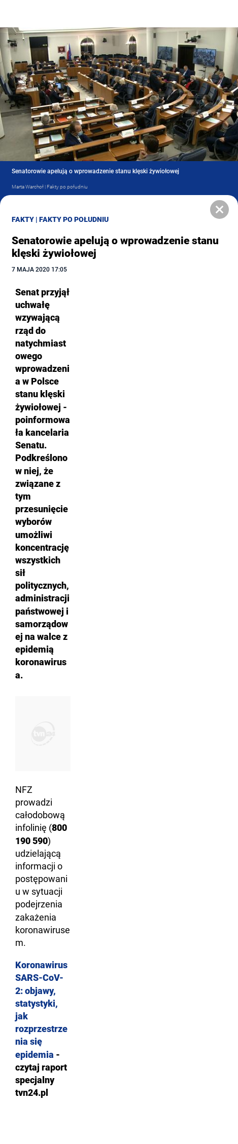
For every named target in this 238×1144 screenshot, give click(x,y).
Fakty (23, 219)
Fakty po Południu (74, 219)
